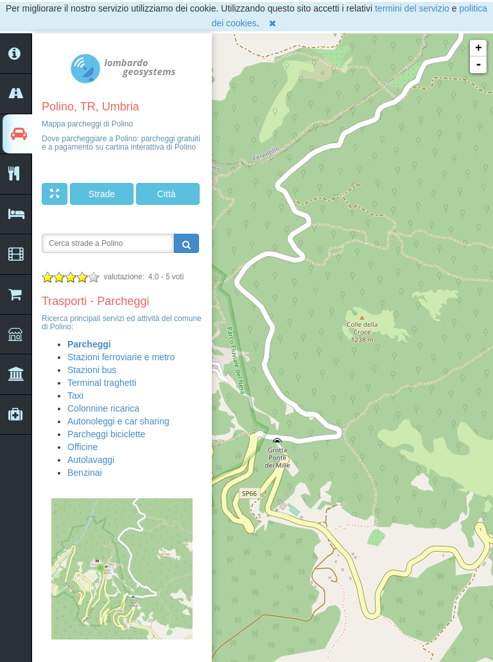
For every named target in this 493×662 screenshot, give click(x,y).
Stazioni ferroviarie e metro (121, 357)
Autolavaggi (90, 460)
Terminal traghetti (101, 383)
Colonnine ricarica (103, 408)
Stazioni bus (91, 370)
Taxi (75, 395)
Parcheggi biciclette (106, 434)
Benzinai (84, 472)
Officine (82, 447)
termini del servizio (412, 8)
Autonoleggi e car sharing (118, 421)
